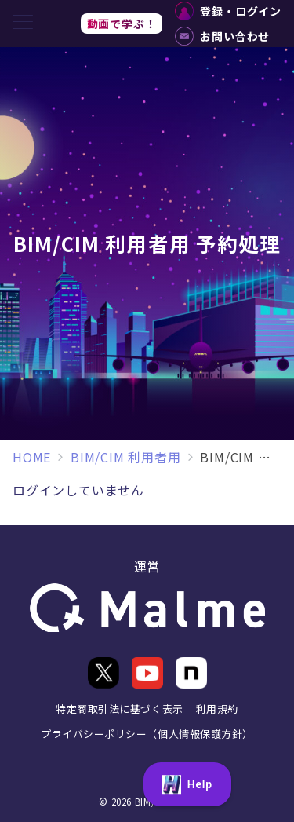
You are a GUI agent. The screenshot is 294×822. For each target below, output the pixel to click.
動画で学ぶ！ (122, 23)
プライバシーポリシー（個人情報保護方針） (146, 733)
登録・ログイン (228, 11)
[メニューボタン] (23, 23)
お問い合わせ (222, 36)
